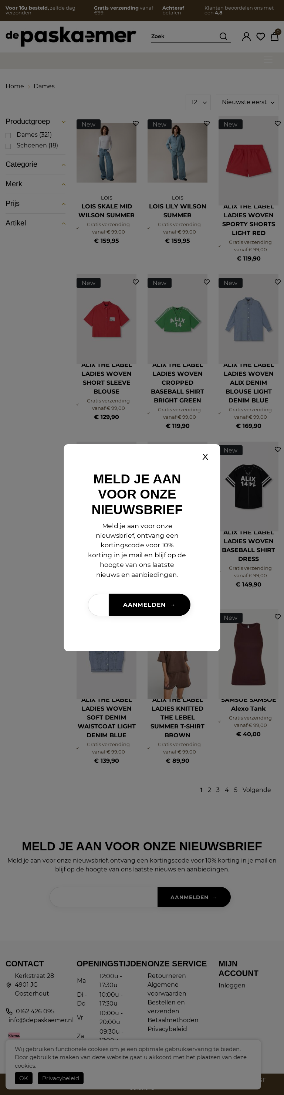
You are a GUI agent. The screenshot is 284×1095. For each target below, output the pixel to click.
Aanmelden (144, 604)
